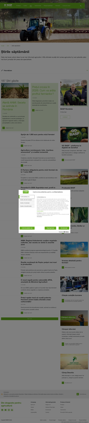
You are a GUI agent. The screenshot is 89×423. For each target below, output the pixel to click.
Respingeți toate (50, 228)
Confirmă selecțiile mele (27, 228)
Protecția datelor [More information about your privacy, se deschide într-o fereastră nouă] (40, 211)
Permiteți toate (64, 228)
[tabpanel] (53, 207)
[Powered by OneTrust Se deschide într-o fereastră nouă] (64, 232)
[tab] (26, 196)
